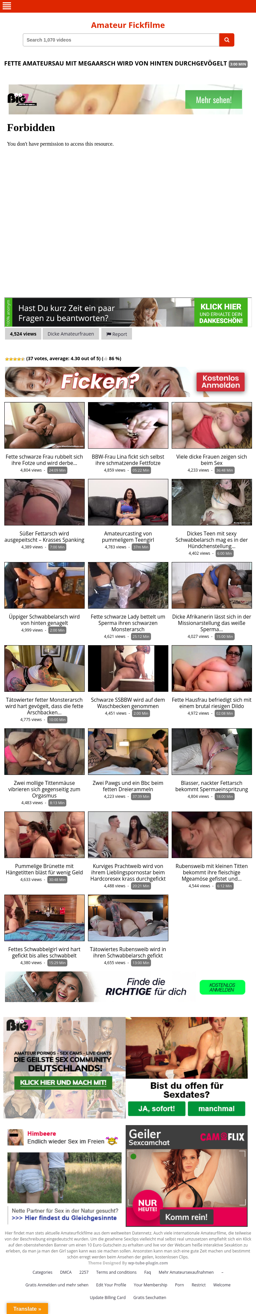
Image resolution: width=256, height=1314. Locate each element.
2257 (83, 1272)
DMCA (66, 1272)
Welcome (222, 1285)
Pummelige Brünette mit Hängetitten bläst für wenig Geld (44, 869)
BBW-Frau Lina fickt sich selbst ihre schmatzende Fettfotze (128, 460)
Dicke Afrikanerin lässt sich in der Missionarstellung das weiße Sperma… (211, 623)
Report (116, 334)
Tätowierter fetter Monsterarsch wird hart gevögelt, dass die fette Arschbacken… (44, 706)
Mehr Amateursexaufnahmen (186, 1272)
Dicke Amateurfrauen (71, 334)
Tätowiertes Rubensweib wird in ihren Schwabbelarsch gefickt (128, 952)
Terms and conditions (116, 1272)
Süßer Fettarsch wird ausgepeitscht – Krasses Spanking (44, 536)
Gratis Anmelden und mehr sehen (56, 1285)
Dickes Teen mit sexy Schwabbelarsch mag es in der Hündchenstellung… (212, 540)
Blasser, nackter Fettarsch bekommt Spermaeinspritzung (211, 786)
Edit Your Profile (111, 1285)
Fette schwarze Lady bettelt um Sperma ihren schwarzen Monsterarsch (128, 623)
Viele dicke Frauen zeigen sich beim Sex (211, 460)
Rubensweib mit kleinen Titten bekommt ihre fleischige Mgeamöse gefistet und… (212, 872)
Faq (147, 1272)
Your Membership (150, 1285)
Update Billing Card (108, 1297)
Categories (42, 1272)
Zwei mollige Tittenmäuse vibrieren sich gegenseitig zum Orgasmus (44, 789)
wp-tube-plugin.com (148, 1263)
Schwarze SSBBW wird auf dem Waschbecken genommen (128, 703)
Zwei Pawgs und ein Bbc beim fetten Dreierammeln (128, 786)
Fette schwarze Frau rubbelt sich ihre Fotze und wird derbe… (44, 460)
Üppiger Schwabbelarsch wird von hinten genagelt (44, 620)
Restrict (199, 1285)
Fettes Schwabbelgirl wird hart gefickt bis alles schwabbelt (44, 952)
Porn (179, 1285)
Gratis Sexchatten (149, 1297)
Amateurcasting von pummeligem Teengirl (128, 536)
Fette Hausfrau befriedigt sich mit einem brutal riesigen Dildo (211, 703)
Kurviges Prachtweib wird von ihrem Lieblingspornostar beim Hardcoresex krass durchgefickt (128, 872)
